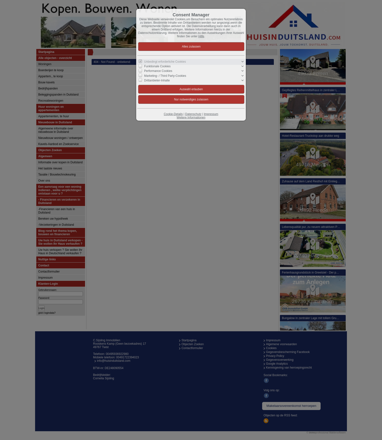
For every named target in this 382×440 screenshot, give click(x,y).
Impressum (211, 114)
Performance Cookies (158, 71)
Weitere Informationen (191, 117)
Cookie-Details (173, 114)
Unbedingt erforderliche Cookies (165, 61)
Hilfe (201, 36)
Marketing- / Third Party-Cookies (165, 75)
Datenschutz (193, 114)
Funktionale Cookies (157, 66)
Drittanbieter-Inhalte (157, 80)
